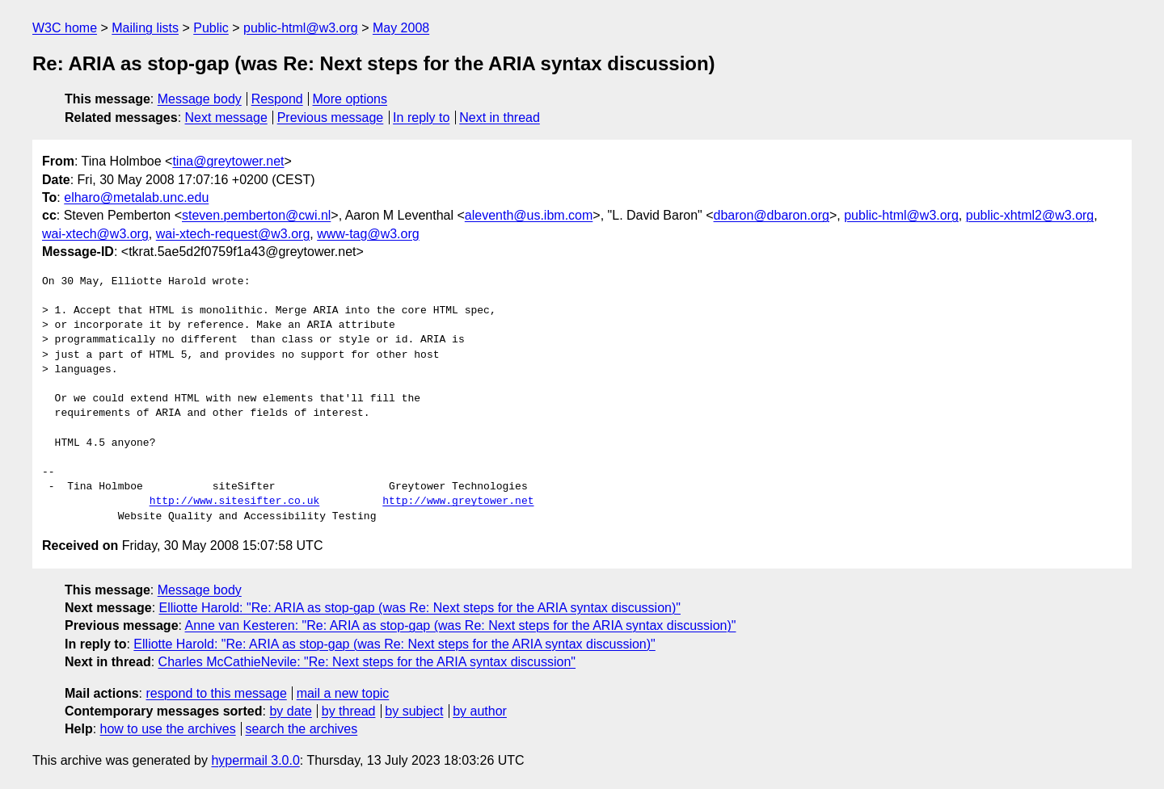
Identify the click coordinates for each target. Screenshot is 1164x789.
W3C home (64, 28)
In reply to (421, 117)
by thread (349, 711)
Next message (226, 117)
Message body (200, 99)
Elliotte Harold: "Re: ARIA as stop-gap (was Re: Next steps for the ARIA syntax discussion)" (420, 608)
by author (480, 711)
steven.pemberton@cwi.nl (256, 215)
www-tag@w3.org (368, 234)
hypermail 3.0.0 (255, 760)
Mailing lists (145, 28)
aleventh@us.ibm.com (529, 215)
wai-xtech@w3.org (95, 234)
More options (350, 99)
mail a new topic (343, 693)
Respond (277, 99)
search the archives (302, 729)
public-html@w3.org (300, 28)
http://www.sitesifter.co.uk (235, 501)
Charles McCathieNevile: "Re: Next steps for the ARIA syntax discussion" (367, 662)
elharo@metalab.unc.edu (136, 197)
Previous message (330, 117)
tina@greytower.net (228, 161)
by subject (414, 711)
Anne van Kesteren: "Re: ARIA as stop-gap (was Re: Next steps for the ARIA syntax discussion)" (460, 625)
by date (290, 711)
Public (211, 28)
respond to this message (216, 693)
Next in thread (499, 117)
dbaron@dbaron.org (771, 215)
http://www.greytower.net (458, 501)
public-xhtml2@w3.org (1030, 215)
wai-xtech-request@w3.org (233, 234)
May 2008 (401, 28)
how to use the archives (168, 729)
